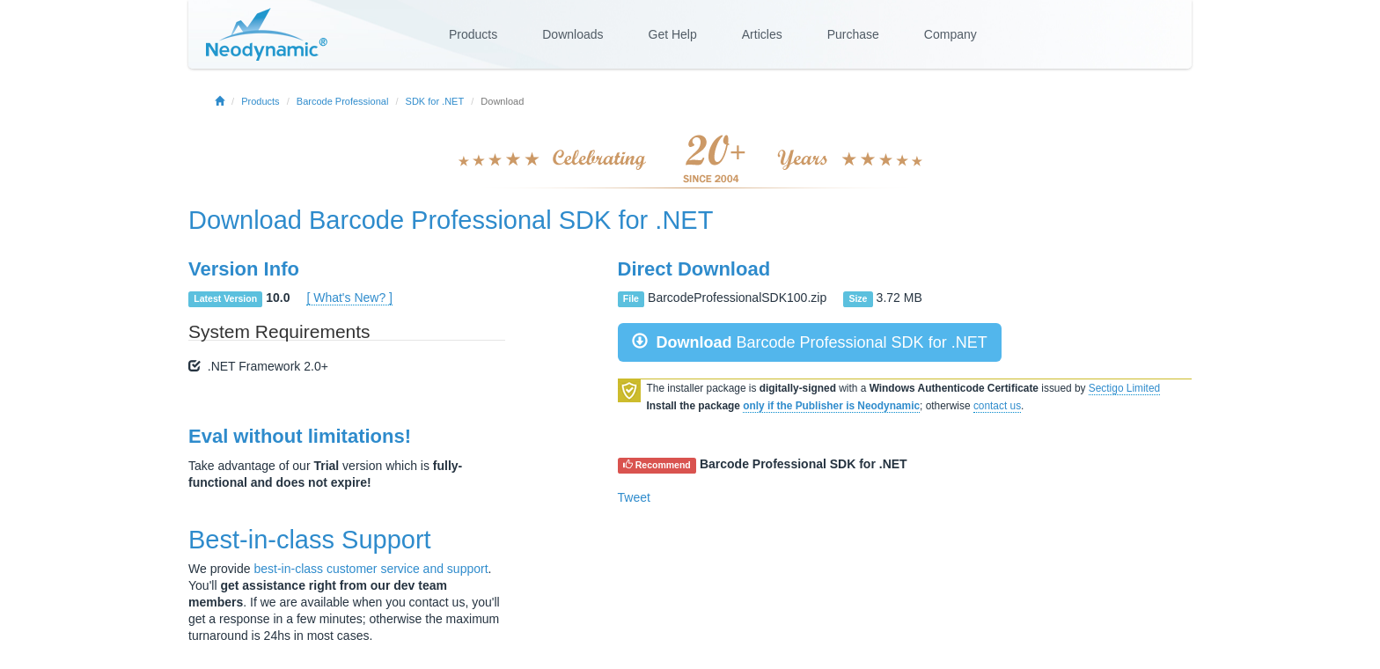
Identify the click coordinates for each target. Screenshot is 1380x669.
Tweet (634, 497)
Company (950, 34)
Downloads (572, 34)
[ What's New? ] (349, 297)
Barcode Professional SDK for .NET (511, 220)
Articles (762, 34)
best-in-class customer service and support (370, 569)
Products (473, 34)
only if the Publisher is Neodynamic (831, 406)
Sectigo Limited (1124, 388)
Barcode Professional (343, 101)
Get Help (673, 34)
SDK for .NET (435, 101)
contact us (997, 406)
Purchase (853, 34)
